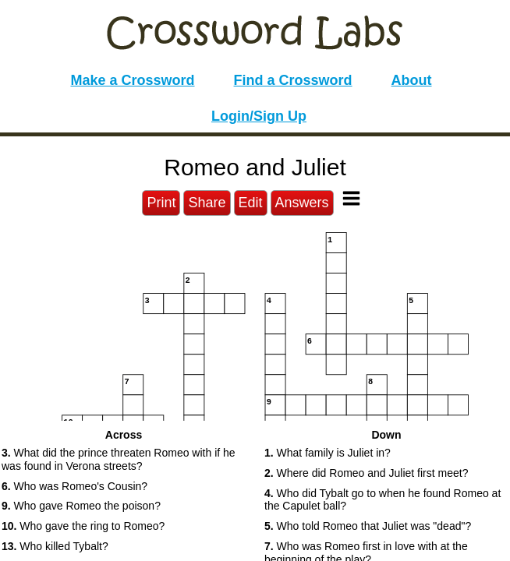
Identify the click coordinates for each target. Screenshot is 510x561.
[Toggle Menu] (351, 198)
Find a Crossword (293, 80)
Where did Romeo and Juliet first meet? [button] (366, 473)
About (411, 80)
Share (206, 202)
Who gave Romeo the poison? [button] (81, 505)
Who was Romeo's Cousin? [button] (74, 486)
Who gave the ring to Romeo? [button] (83, 526)
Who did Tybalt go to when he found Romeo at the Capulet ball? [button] (382, 500)
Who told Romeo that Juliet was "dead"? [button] (367, 526)
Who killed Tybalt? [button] (55, 546)
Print (161, 202)
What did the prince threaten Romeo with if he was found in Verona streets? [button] (119, 459)
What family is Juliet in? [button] (327, 452)
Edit (251, 202)
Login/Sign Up (258, 116)
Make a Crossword (132, 80)
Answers (302, 202)
